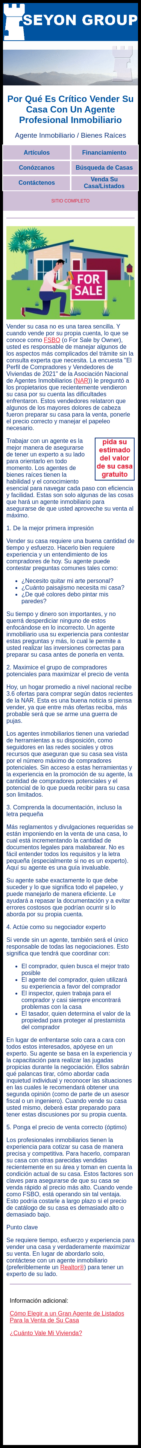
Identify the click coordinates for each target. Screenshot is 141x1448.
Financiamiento (104, 152)
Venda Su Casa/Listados (104, 182)
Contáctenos (36, 182)
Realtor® (72, 1267)
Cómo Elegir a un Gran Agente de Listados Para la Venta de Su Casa (67, 1316)
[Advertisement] (70, 1396)
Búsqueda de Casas (104, 167)
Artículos (37, 152)
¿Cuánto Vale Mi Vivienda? (46, 1333)
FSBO (52, 340)
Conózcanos (37, 167)
